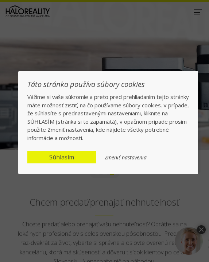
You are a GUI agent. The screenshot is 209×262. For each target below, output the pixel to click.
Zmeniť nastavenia (126, 157)
